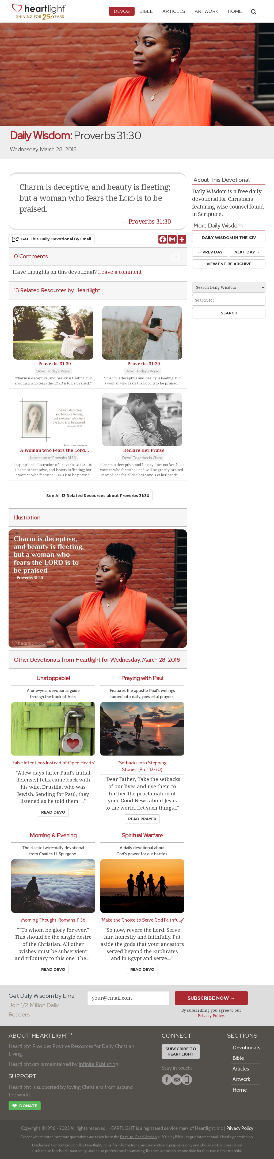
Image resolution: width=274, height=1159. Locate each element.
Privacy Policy (211, 1016)
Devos (122, 11)
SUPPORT (23, 1076)
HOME (235, 11)
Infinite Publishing (98, 1064)
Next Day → (247, 252)
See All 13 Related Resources (97, 495)
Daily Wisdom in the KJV (229, 237)
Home (240, 1090)
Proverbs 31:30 (149, 221)
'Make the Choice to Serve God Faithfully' (142, 920)
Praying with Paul (142, 678)
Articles (173, 11)
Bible (146, 11)
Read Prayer (142, 819)
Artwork (206, 11)
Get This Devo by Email (51, 239)
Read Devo (53, 812)
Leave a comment (120, 272)
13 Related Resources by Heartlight (57, 290)
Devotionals (246, 1047)
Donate (24, 1106)
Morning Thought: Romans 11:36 (53, 920)
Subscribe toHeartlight (180, 1051)
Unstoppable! (53, 678)
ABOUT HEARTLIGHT (40, 1035)
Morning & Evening (53, 835)
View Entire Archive (229, 263)
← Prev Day (210, 252)
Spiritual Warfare (142, 835)
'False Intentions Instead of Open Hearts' (53, 762)
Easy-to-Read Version (138, 1136)
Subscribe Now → (211, 998)
